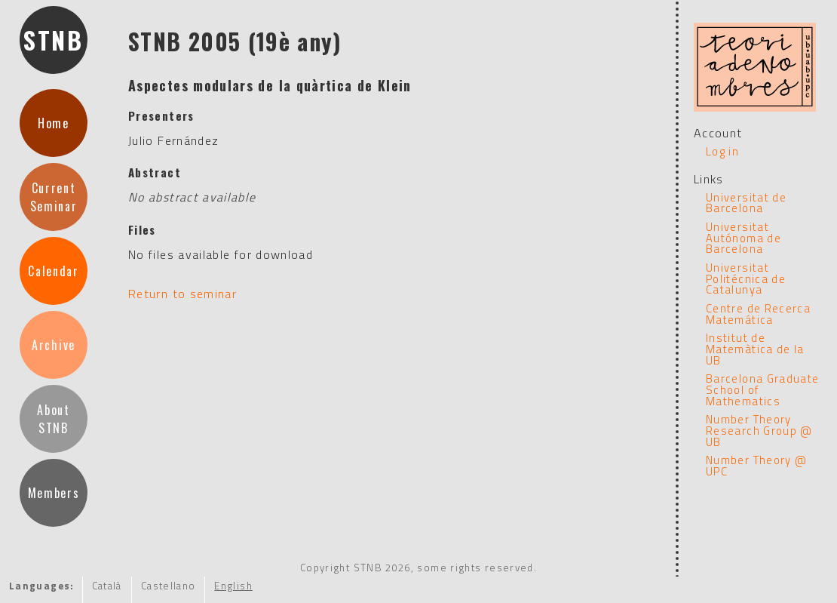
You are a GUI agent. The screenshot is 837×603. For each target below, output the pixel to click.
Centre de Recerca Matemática (758, 314)
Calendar (53, 271)
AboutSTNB (53, 419)
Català (107, 585)
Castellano (168, 585)
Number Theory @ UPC (756, 465)
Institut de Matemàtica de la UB (755, 348)
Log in (722, 151)
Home (53, 123)
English (233, 585)
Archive (53, 345)
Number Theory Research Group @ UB (759, 430)
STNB (53, 39)
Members (54, 493)
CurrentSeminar (54, 197)
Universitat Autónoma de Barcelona (743, 237)
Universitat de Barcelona (746, 203)
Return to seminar (182, 294)
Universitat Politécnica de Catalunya (746, 278)
